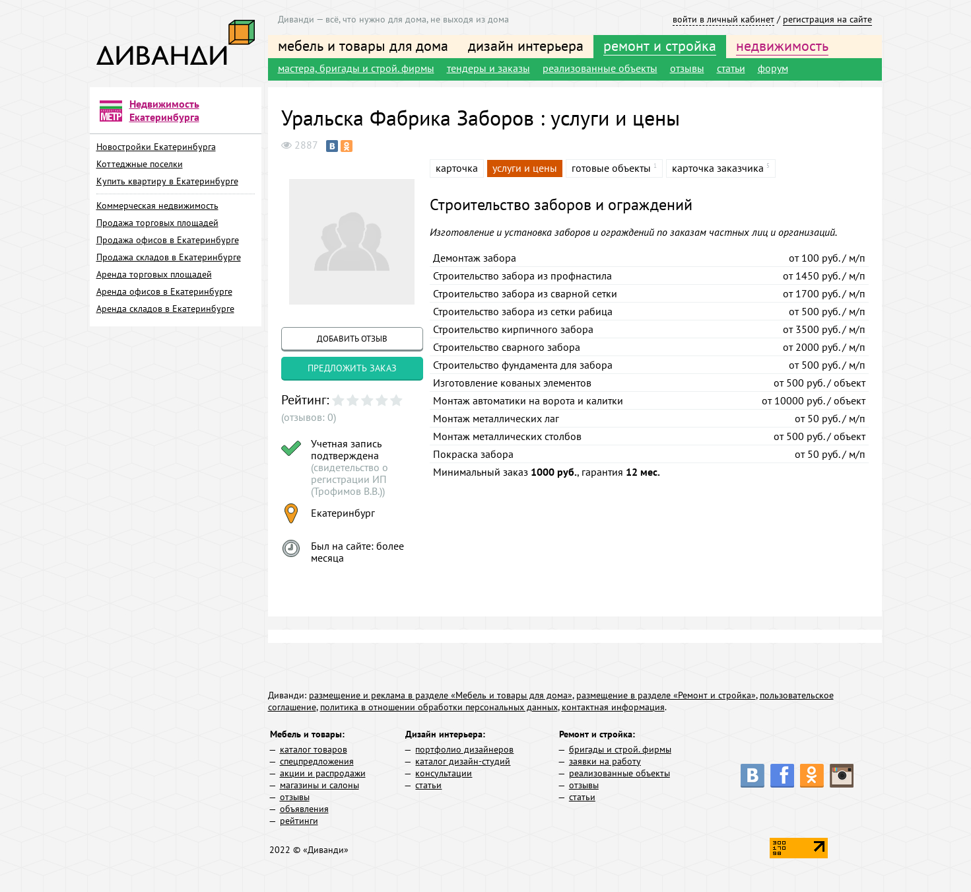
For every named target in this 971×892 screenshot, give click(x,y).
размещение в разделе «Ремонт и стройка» (666, 695)
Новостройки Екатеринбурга (156, 147)
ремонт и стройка (659, 45)
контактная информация (613, 707)
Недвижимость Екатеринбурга (164, 110)
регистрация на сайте (827, 19)
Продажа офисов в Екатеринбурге (167, 240)
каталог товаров (313, 749)
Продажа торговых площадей (157, 223)
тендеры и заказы (488, 68)
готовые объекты (611, 167)
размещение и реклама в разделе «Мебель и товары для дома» (440, 695)
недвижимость (782, 45)
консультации (443, 773)
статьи (731, 68)
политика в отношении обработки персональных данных (439, 707)
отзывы (687, 68)
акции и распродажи (323, 773)
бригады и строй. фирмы (620, 749)
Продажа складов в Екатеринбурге (168, 257)
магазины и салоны (319, 785)
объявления (304, 809)
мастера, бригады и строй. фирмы (356, 68)
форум (773, 68)
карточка (457, 167)
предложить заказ (352, 368)
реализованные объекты (600, 68)
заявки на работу (605, 761)
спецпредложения (317, 761)
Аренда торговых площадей (154, 274)
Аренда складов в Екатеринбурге (165, 309)
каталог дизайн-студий (462, 761)
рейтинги (299, 821)
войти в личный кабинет (723, 19)
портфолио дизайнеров (464, 749)
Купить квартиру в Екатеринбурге (167, 181)
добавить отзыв (352, 338)
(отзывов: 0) (308, 417)
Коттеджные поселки (139, 164)
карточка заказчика (718, 167)
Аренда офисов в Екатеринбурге (164, 291)
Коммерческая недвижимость (157, 205)
